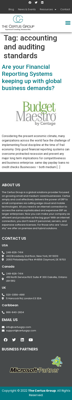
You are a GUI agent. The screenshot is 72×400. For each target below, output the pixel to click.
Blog (11, 9)
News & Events (27, 9)
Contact (65, 9)
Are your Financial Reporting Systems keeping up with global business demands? (32, 77)
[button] (68, 23)
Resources (48, 9)
